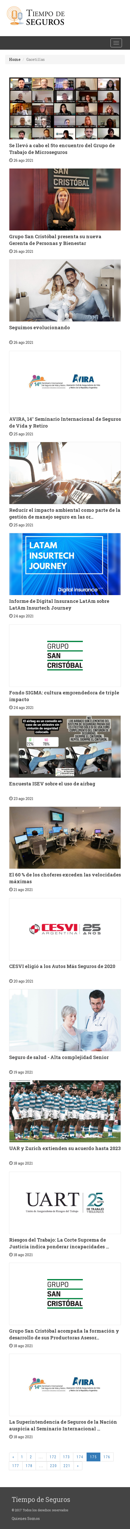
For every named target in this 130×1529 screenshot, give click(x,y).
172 (53, 1457)
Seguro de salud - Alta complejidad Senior (59, 1057)
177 (15, 1466)
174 (79, 1457)
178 (29, 1466)
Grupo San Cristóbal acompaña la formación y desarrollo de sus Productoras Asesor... (64, 1334)
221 (66, 1466)
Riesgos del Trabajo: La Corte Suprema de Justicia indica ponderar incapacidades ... (59, 1243)
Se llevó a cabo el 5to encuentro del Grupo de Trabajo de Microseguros (62, 148)
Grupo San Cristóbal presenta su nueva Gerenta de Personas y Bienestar (55, 239)
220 (53, 1466)
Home (15, 59)
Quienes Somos (26, 1518)
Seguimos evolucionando (39, 327)
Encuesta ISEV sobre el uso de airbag (52, 783)
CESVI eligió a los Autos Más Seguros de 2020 (62, 966)
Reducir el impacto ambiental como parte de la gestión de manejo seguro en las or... (64, 513)
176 (106, 1457)
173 (66, 1457)
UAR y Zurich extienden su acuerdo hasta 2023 (65, 1148)
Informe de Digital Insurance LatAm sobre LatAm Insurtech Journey (59, 604)
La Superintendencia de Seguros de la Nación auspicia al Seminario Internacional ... (63, 1425)
